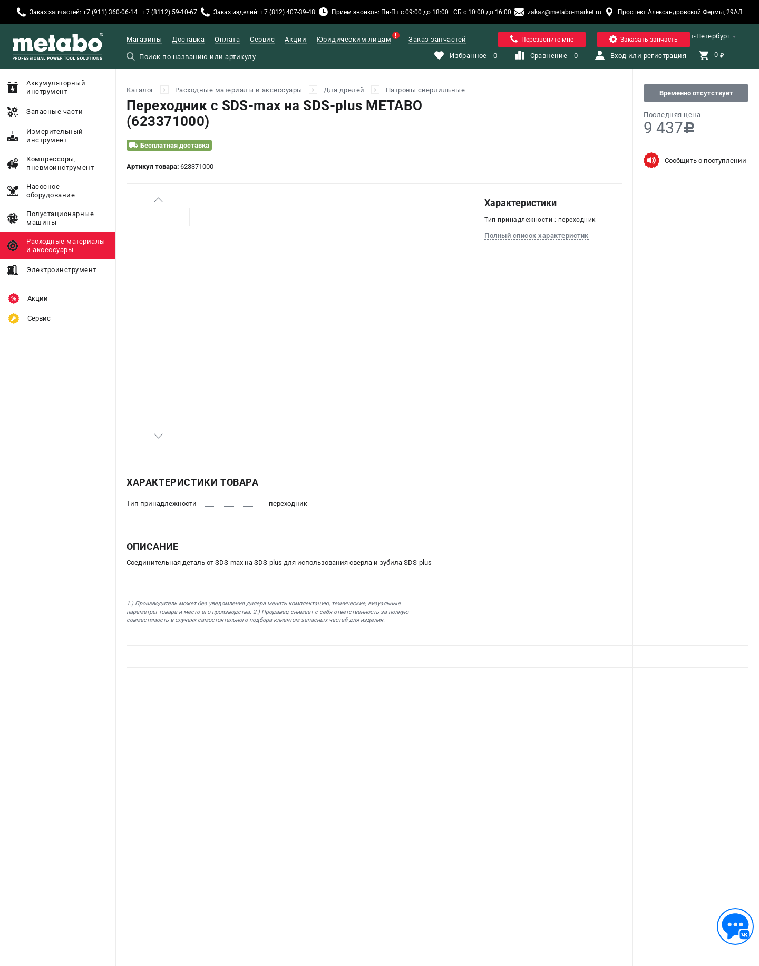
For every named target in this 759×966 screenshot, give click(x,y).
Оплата (227, 39)
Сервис (262, 39)
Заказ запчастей (437, 39)
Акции (296, 39)
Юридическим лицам (354, 39)
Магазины (144, 39)
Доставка (188, 39)
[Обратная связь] (735, 926)
